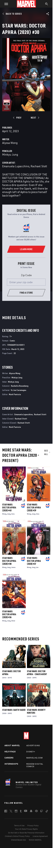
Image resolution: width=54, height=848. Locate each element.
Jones (13, 567)
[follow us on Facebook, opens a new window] (5, 811)
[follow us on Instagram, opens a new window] (16, 811)
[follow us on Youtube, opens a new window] (25, 811)
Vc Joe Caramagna (18, 390)
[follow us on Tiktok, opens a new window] (46, 811)
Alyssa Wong (10, 142)
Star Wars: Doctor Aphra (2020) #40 (9, 507)
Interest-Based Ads (18, 840)
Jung (9, 514)
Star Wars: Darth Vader (13, 709)
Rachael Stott (39, 166)
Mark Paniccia (15, 394)
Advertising (33, 745)
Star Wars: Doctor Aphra (11, 673)
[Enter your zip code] (26, 282)
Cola (12, 514)
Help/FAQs (10, 752)
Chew (13, 621)
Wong (4, 514)
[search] (46, 4)
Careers (8, 758)
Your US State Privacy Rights (26, 829)
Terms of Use (19, 826)
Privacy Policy (33, 826)
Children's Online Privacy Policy (17, 836)
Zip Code (26, 275)
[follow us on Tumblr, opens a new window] (21, 811)
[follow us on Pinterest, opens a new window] (36, 811)
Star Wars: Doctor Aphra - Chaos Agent (37, 673)
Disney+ (30, 752)
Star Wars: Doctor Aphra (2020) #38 (9, 561)
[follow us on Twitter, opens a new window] (11, 811)
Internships (11, 764)
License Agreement (40, 836)
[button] (5, 4)
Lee (37, 567)
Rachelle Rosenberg (19, 386)
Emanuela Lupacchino (15, 166)
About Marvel (12, 745)
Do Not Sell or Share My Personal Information (26, 833)
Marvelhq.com (34, 758)
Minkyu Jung (10, 154)
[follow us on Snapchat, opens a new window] (31, 811)
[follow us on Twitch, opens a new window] (41, 811)
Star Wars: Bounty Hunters (36, 711)
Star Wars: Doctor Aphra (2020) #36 (9, 614)
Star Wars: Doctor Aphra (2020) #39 (34, 507)
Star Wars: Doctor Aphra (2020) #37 (34, 561)
